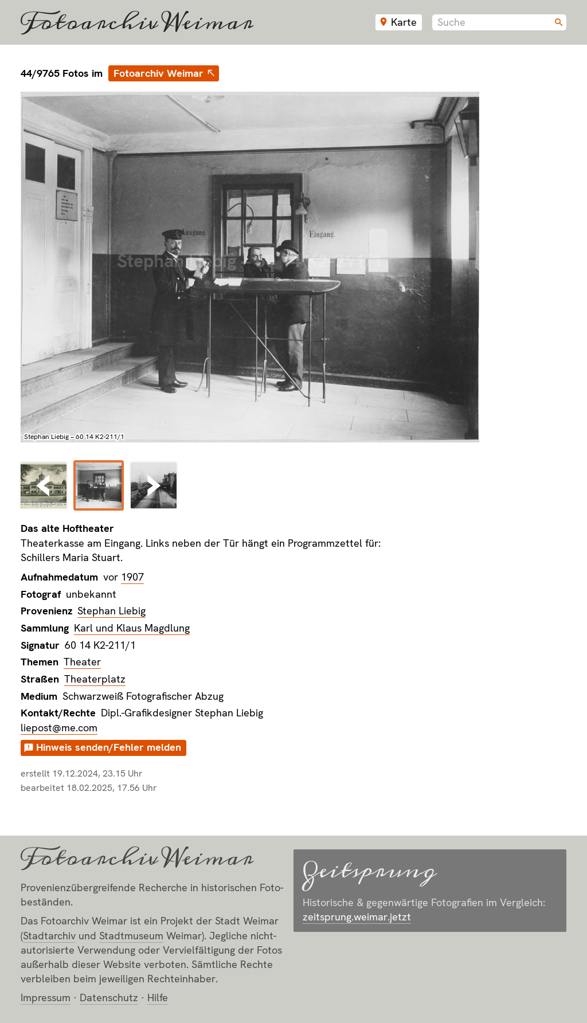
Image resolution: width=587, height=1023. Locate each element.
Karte (404, 22)
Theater (82, 661)
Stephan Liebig (111, 610)
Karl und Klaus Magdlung (132, 627)
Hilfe (157, 997)
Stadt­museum (131, 935)
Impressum (46, 997)
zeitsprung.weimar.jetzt (357, 916)
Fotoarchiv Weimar (137, 22)
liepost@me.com (59, 727)
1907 (132, 576)
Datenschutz (109, 997)
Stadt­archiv (49, 935)
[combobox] (499, 22)
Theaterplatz (95, 678)
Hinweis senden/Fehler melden (108, 747)
